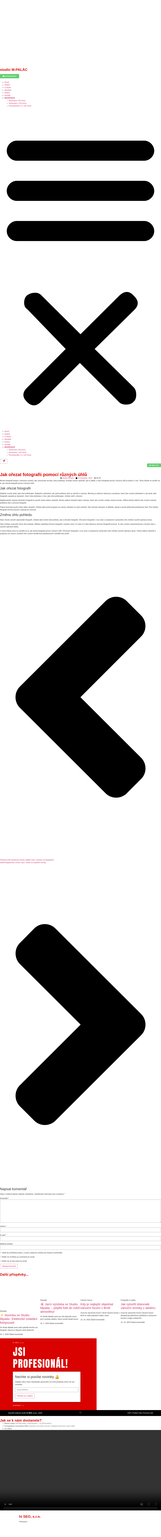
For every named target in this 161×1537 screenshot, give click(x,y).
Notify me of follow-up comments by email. (18, 1257)
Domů (6, 82)
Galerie (7, 85)
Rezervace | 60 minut (17, 101)
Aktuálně (7, 90)
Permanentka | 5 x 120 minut (20, 106)
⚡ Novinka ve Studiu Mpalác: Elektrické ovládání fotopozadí (18, 1318)
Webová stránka (6, 1244)
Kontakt (7, 95)
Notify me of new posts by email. (14, 1261)
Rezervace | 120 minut (17, 103)
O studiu (7, 87)
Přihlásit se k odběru (25, 1396)
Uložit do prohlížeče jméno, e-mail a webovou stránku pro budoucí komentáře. (32, 1253)
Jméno (3, 1226)
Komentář (4, 1198)
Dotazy (7, 93)
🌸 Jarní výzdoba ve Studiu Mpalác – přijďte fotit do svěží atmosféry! (60, 1308)
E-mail (3, 1235)
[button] (80, 268)
